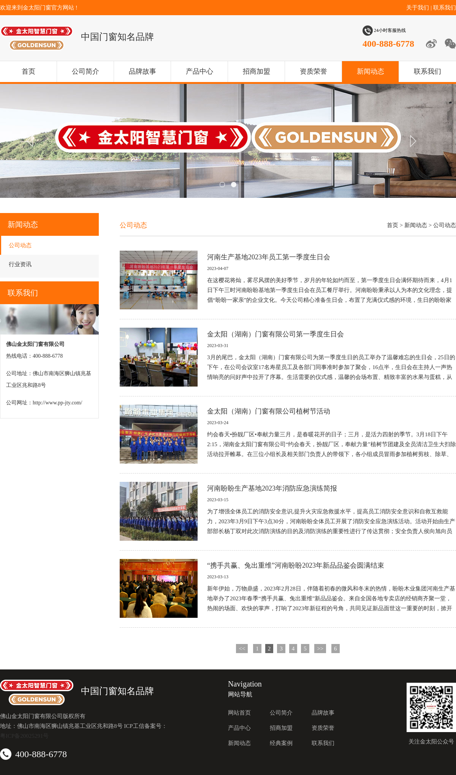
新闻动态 (370, 71)
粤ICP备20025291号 (24, 736)
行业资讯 (20, 264)
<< (242, 649)
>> (320, 649)
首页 (28, 71)
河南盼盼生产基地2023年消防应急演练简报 (272, 488)
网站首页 (239, 713)
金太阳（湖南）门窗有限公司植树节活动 (268, 411)
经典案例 (281, 743)
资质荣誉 (313, 71)
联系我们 (444, 8)
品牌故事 (142, 71)
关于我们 (417, 8)
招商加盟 (256, 71)
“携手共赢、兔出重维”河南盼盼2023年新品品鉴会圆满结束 (295, 565)
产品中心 (199, 71)
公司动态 (20, 245)
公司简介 (85, 71)
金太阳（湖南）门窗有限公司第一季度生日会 (275, 334)
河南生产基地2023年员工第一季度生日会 (268, 257)
